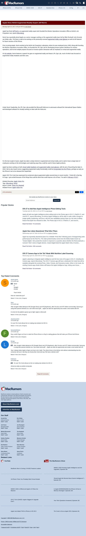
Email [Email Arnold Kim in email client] (2, 421)
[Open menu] (2, 3)
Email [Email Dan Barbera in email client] (2, 447)
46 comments (7, 192)
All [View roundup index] (83, 8)
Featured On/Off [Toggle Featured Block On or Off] (5, 527)
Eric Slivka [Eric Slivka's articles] (19, 418)
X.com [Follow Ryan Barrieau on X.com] (22, 447)
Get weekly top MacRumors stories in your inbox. (43, 197)
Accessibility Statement (6, 524)
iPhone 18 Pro (7, 8)
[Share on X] (77, 192)
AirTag (71, 8)
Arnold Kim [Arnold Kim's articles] (4, 418)
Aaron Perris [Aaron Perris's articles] (20, 451)
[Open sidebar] (84, 3)
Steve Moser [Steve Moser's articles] (4, 451)
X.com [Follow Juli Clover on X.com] (6, 427)
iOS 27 (40, 8)
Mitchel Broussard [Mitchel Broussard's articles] (5, 431)
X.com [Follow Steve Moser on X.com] (6, 454)
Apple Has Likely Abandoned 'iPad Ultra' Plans (41, 231)
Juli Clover (28, 26)
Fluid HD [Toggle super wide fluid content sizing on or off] (27, 527)
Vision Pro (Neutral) (18, 185)
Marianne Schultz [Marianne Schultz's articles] (21, 437)
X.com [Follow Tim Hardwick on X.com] (22, 434)
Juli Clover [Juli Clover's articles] (3, 424)
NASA (15, 183)
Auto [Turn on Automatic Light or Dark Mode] (31, 527)
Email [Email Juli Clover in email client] (2, 427)
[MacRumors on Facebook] (55, 3)
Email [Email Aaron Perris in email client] (18, 454)
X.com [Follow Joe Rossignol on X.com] (22, 427)
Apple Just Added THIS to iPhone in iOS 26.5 (23, 511)
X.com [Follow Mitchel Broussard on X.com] (6, 434)
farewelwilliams (15, 330)
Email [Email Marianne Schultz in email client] (18, 441)
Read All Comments (43, 374)
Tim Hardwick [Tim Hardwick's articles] (20, 431)
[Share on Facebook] (81, 192)
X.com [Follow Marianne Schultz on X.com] (22, 441)
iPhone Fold (18, 8)
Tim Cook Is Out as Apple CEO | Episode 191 (67, 511)
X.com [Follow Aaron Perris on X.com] (22, 454)
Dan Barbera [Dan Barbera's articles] (4, 444)
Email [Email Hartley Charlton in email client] (2, 441)
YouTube (7, 460)
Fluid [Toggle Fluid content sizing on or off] (22, 527)
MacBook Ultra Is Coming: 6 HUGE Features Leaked (26, 468)
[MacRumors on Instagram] (52, 3)
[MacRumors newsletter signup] (74, 3)
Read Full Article (27, 224)
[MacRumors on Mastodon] (61, 3)
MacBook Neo (50, 8)
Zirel (12, 302)
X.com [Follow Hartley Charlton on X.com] (6, 441)
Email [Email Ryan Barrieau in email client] (18, 447)
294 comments (37, 246)
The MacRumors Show (57, 460)
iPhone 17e (62, 8)
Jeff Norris (15, 31)
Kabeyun (13, 359)
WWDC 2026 (30, 8)
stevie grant (14, 279)
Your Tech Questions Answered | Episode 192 (67, 500)
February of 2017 (73, 177)
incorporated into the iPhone (62, 169)
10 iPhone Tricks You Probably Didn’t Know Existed (25, 479)
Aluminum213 (15, 319)
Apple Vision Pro (19, 181)
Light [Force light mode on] (34, 527)
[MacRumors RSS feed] (70, 3)
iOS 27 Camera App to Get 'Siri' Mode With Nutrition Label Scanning (49, 253)
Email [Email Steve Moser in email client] (2, 454)
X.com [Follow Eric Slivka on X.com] (22, 421)
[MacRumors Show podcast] (49, 3)
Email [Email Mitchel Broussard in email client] (2, 434)
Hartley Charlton (52, 233)
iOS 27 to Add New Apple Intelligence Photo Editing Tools (45, 209)
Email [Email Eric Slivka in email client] (18, 421)
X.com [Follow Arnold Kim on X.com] (6, 421)
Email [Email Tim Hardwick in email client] (18, 434)
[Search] (81, 3)
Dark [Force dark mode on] (37, 527)
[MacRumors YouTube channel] (64, 3)
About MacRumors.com (11, 404)
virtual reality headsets (29, 167)
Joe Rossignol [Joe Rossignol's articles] (20, 424)
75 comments (37, 224)
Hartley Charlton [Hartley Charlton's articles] (5, 437)
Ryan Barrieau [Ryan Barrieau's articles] (20, 444)
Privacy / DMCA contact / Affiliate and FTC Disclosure (13, 521)
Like (20, 298)
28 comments (37, 268)
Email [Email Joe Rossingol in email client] (18, 427)
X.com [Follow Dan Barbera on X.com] (6, 447)
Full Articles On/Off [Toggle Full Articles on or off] (15, 527)
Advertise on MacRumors (11, 409)
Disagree (24, 298)
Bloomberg (20, 33)
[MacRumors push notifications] (67, 3)
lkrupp (13, 341)
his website (8, 53)
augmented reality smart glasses (58, 39)
